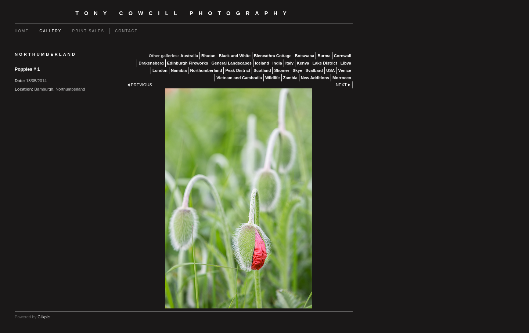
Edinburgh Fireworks (187, 63)
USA (330, 70)
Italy (289, 63)
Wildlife (272, 78)
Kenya (303, 63)
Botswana (304, 56)
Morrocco (341, 78)
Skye (297, 70)
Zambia (290, 78)
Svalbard (314, 70)
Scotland (262, 70)
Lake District (325, 63)
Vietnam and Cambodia (239, 78)
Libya (346, 63)
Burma (323, 56)
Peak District (237, 70)
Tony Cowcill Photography (183, 13)
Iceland (262, 63)
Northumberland (206, 70)
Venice (344, 70)
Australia (189, 56)
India (277, 63)
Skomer (281, 70)
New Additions (315, 78)
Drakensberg (150, 63)
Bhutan (208, 56)
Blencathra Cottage (273, 56)
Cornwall (342, 56)
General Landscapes (232, 63)
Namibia (179, 70)
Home (22, 31)
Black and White (234, 56)
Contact (126, 31)
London (160, 70)
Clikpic (43, 317)
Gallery (50, 31)
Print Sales (88, 31)
